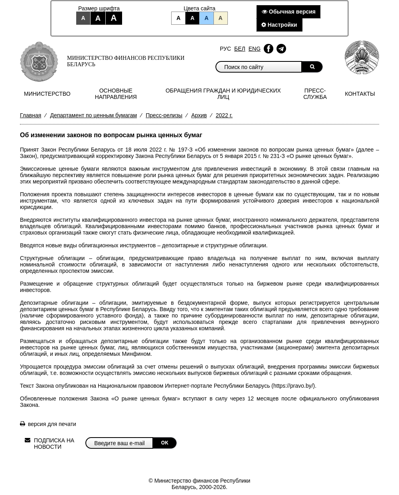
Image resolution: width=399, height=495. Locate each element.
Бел (239, 48)
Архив (199, 115)
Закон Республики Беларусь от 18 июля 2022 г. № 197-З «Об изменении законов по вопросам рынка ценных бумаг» (197, 149)
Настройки (279, 25)
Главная (30, 115)
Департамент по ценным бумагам (93, 115)
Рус (225, 48)
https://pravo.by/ (293, 386)
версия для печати (52, 424)
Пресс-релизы (164, 115)
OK (164, 443)
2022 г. (224, 115)
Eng (255, 48)
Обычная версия (289, 11)
